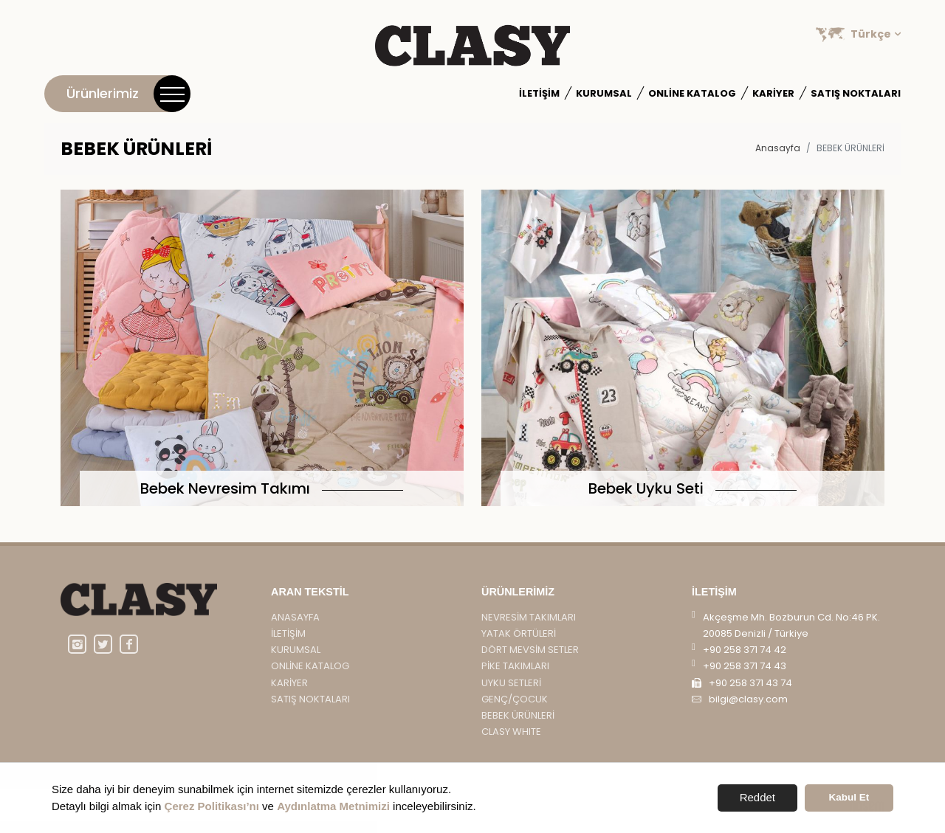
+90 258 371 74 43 (744, 678)
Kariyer (773, 93)
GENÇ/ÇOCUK (514, 710)
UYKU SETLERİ (511, 694)
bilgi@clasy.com (748, 710)
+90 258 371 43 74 (750, 694)
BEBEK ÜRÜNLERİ (517, 727)
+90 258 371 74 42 (744, 661)
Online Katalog (692, 93)
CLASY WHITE (511, 743)
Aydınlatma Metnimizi (333, 806)
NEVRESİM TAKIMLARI (528, 629)
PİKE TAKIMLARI (515, 678)
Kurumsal (604, 93)
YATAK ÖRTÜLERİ (518, 645)
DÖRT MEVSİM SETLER (530, 661)
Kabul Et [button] (849, 797)
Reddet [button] (757, 797)
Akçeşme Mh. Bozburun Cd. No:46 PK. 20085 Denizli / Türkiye (791, 637)
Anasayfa (777, 148)
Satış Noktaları (856, 93)
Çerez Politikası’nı (212, 806)
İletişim (539, 93)
